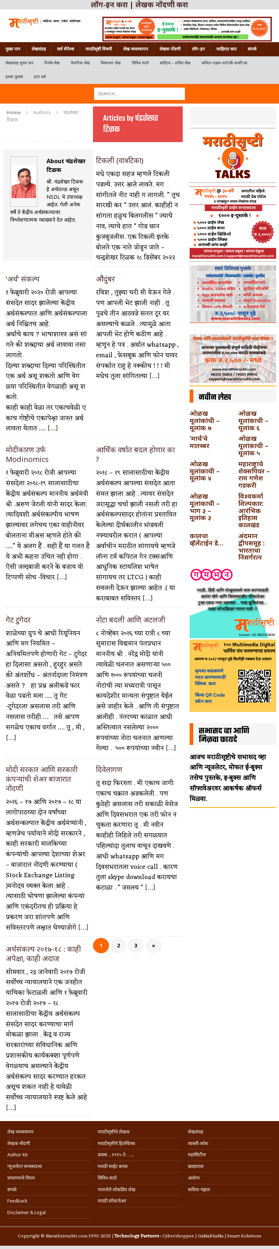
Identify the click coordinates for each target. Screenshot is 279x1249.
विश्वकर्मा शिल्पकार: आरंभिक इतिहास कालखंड (250, 510)
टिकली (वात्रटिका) (119, 160)
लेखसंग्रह (39, 49)
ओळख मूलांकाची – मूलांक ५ (253, 445)
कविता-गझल (199, 1189)
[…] (53, 428)
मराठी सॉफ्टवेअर (112, 1201)
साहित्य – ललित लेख (175, 63)
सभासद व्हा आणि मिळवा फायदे (224, 735)
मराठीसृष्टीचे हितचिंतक (116, 1143)
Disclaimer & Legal (26, 1212)
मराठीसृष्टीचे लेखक (114, 1132)
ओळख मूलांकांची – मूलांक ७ (205, 420)
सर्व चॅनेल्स (65, 49)
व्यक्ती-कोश (198, 1143)
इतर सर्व (40, 76)
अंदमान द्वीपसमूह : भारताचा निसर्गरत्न (251, 546)
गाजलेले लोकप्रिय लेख (117, 1189)
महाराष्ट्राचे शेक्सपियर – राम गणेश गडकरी (254, 474)
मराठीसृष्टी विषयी (98, 49)
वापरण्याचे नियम (21, 1178)
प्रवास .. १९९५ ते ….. (115, 1154)
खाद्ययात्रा (195, 1166)
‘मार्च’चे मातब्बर (199, 442)
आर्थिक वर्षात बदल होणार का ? (135, 454)
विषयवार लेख (111, 63)
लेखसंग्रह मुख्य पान (19, 63)
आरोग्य (194, 1178)
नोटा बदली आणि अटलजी (131, 620)
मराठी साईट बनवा (113, 1166)
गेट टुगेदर (19, 620)
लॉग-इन (198, 49)
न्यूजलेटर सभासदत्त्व (24, 1166)
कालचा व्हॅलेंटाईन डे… (206, 539)
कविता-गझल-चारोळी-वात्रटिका (224, 63)
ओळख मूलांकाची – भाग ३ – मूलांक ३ (205, 507)
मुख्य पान (12, 49)
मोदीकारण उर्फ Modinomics (27, 454)
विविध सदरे (140, 63)
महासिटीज (197, 1154)
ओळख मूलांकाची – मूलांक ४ (205, 471)
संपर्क (252, 49)
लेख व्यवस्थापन (135, 49)
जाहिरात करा (226, 49)
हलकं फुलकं (14, 76)
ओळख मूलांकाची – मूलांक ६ (253, 420)
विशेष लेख (52, 63)
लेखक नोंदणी (170, 49)
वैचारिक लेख (80, 63)
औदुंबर (105, 279)
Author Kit (17, 1154)
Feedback (17, 1201)
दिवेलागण (109, 769)
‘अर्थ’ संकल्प (23, 279)
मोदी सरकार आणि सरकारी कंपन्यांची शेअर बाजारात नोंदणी (42, 779)
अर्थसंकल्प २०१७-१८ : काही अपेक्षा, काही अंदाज (43, 953)
